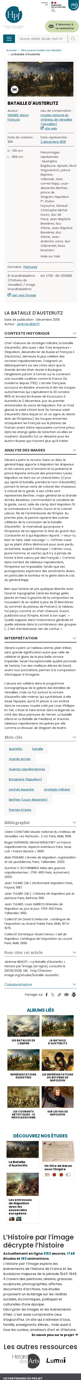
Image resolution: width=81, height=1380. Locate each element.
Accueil (11, 50)
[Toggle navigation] (9, 38)
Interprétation (20, 638)
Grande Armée (20, 759)
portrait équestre (21, 789)
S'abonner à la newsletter (65, 26)
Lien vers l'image (24, 295)
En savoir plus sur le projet (53, 1335)
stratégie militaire (57, 789)
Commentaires (18, 984)
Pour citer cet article (23, 952)
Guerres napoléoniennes (27, 769)
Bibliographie (17, 822)
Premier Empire (20, 810)
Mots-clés (13, 737)
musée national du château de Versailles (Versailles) (56, 119)
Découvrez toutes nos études (41, 50)
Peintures (30, 267)
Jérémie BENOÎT (28, 324)
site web (51, 128)
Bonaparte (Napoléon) (25, 779)
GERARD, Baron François (18, 117)
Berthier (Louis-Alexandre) (28, 800)
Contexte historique (27, 333)
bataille (37, 749)
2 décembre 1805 (53, 142)
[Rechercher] (42, 39)
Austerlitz (15, 749)
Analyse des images (24, 450)
